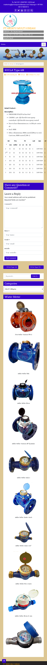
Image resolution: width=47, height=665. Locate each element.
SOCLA (11, 64)
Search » (35, 276)
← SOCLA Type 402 (10, 267)
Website (7, 249)
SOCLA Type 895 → (36, 267)
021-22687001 (22, 2)
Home (5, 64)
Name (6, 231)
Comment (8, 204)
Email (7, 240)
